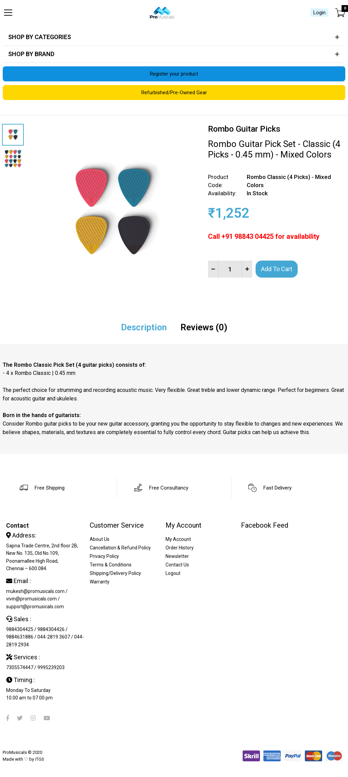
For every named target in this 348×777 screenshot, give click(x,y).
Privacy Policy (104, 556)
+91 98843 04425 (248, 236)
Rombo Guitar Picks (244, 129)
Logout (173, 573)
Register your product (174, 74)
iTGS (39, 759)
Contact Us (177, 564)
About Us (99, 539)
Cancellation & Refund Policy (120, 547)
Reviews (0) (203, 327)
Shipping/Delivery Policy (115, 573)
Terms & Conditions (111, 564)
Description (144, 327)
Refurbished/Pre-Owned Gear (174, 92)
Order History (180, 547)
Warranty (99, 581)
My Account (178, 539)
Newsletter (177, 556)
